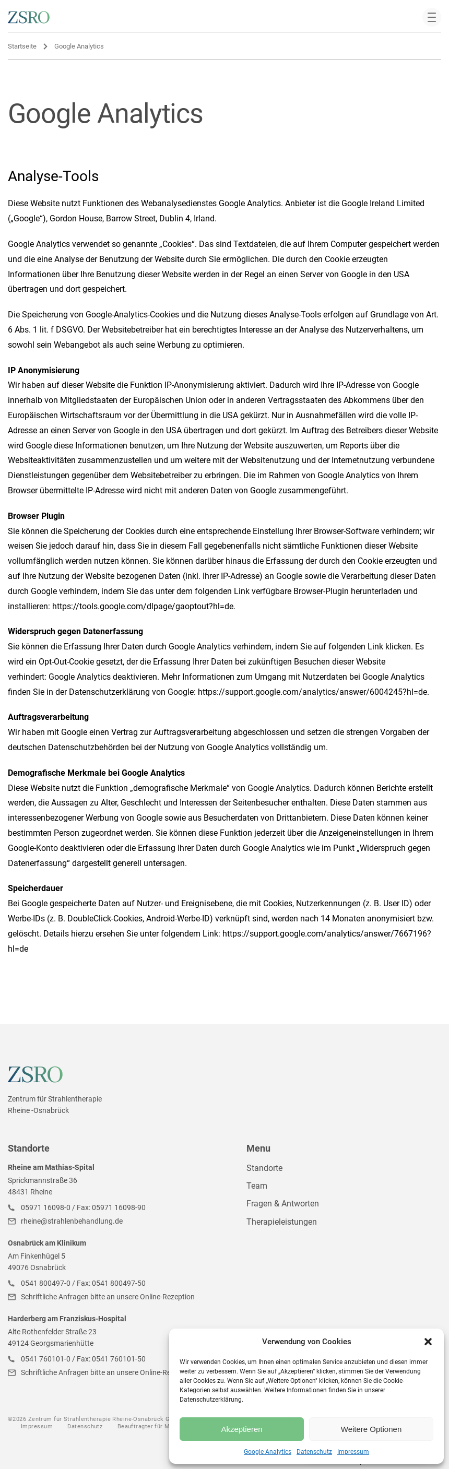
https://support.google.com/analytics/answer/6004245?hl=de (312, 692)
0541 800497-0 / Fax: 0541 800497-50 (83, 1283)
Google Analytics (267, 1451)
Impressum (353, 1451)
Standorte (264, 1168)
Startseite (22, 46)
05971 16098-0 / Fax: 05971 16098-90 (83, 1207)
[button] (428, 1341)
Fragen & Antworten (282, 1204)
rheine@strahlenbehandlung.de (72, 1221)
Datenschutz (314, 1451)
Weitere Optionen (371, 1429)
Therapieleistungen (281, 1222)
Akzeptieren (241, 1429)
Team (256, 1186)
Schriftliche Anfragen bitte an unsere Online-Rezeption (108, 1297)
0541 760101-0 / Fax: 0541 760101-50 (83, 1359)
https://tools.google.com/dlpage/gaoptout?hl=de (142, 606)
